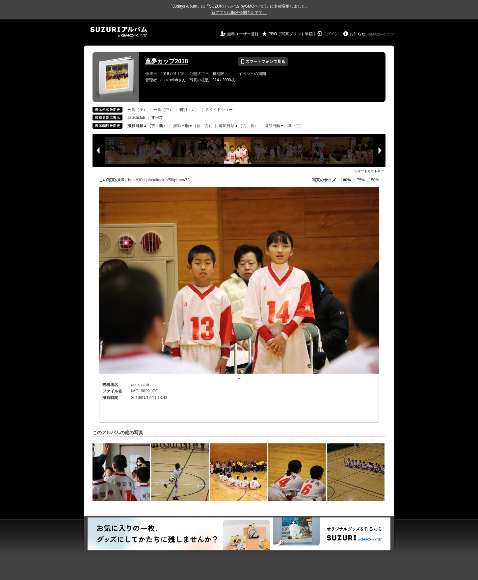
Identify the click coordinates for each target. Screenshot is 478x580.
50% (375, 180)
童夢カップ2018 (166, 61)
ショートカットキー (369, 171)
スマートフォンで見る (263, 61)
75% (361, 180)
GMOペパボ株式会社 (381, 34)
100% (346, 180)
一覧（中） (163, 109)
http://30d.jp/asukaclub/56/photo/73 (159, 180)
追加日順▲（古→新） (238, 125)
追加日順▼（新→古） (284, 125)
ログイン (331, 34)
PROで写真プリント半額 (291, 34)
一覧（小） (137, 109)
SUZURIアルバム (118, 32)
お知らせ (357, 34)
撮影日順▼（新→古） (193, 125)
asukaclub (136, 117)
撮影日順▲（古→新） (147, 125)
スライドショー (219, 109)
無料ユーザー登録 (243, 34)
